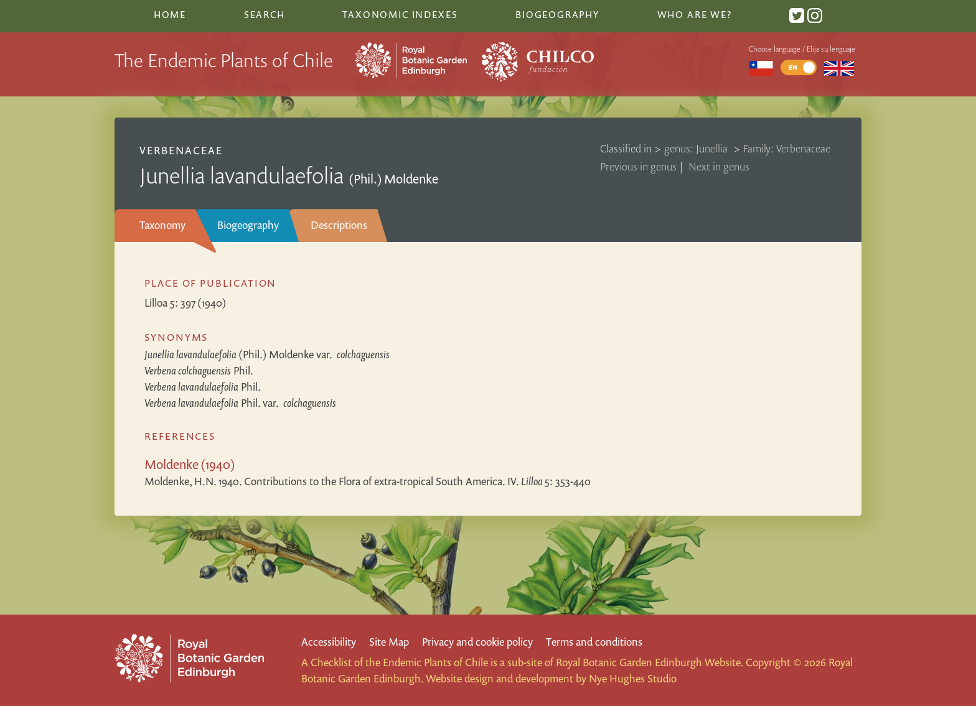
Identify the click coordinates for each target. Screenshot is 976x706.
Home (170, 14)
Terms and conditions (594, 641)
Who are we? (694, 14)
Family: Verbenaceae (786, 148)
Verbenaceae (181, 150)
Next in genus (718, 166)
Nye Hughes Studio (633, 678)
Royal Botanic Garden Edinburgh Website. (649, 662)
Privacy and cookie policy (477, 641)
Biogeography (248, 225)
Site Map (389, 641)
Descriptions (339, 225)
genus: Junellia (697, 148)
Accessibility (328, 641)
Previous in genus (638, 166)
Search (264, 14)
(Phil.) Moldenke (267, 354)
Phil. (198, 370)
